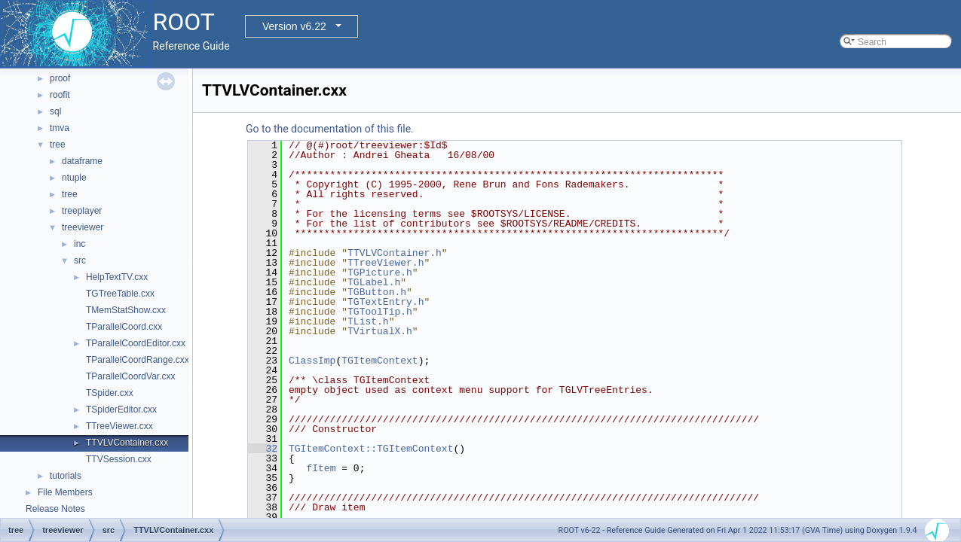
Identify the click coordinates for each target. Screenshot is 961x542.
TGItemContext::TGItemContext (371, 448)
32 (262, 448)
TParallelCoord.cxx (124, 326)
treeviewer (82, 227)
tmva (59, 128)
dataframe (82, 161)
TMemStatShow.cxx (126, 310)
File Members (65, 492)
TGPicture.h (379, 272)
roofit (60, 95)
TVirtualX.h (379, 331)
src (80, 260)
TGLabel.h (373, 282)
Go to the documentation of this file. (330, 129)
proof (60, 78)
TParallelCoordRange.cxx (137, 360)
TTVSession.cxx (118, 459)
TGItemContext (379, 360)
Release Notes (55, 509)
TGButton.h (376, 292)
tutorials (65, 475)
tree (58, 144)
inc (79, 244)
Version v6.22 (294, 26)
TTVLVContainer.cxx (127, 442)
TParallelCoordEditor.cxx (135, 343)
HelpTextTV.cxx (117, 277)
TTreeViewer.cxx (119, 426)
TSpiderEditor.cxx (121, 409)
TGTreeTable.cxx (120, 293)
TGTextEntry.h (385, 302)
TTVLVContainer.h (394, 253)
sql (55, 111)
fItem (320, 468)
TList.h (368, 321)
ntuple (74, 177)
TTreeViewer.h (385, 262)
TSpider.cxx (109, 393)
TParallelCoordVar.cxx (131, 376)
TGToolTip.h (379, 311)
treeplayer (82, 211)
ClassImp (312, 360)
